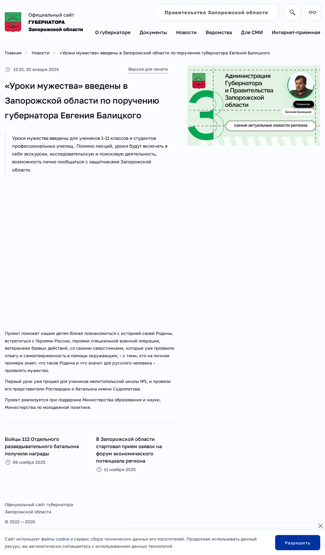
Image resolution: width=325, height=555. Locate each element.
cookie (62, 538)
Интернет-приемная (296, 32)
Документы (153, 32)
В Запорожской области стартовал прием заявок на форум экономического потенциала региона (129, 450)
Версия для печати (148, 69)
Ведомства (219, 32)
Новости (186, 32)
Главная (13, 52)
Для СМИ (252, 32)
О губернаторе (112, 32)
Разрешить (298, 542)
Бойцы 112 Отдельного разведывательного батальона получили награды (42, 446)
